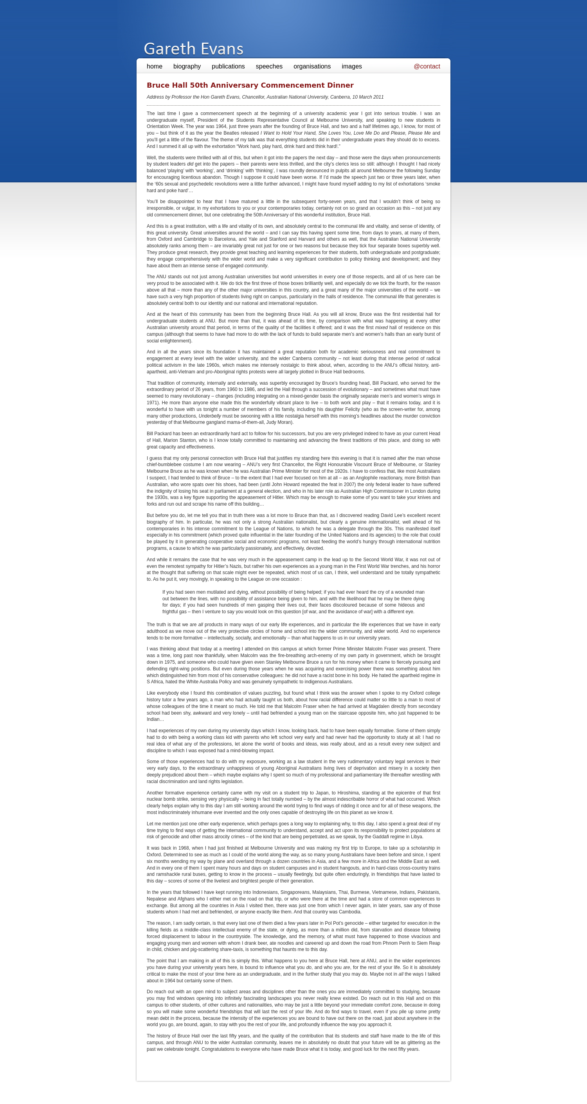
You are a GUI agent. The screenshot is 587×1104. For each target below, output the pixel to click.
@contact (427, 66)
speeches (269, 66)
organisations (312, 66)
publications (228, 66)
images (352, 66)
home (154, 66)
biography (187, 66)
